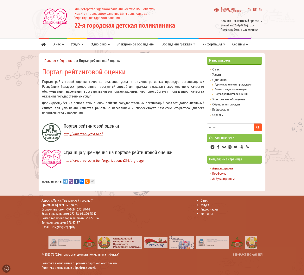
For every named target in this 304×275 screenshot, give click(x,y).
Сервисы (217, 115)
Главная (50, 61)
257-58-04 (92, 218)
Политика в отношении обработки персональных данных (79, 263)
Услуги (216, 75)
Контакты (206, 214)
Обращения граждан (226, 104)
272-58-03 (76, 214)
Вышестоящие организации (231, 89)
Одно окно (67, 61)
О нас (215, 69)
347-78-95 (71, 205)
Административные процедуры (233, 84)
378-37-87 (73, 223)
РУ (249, 10)
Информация (221, 109)
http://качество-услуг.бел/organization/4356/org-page (104, 160)
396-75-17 (90, 214)
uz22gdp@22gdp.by (242, 25)
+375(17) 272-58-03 (77, 209)
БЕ (255, 10)
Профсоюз (219, 173)
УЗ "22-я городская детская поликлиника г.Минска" (85, 254)
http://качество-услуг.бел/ (83, 134)
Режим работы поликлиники (239, 29)
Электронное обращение (228, 99)
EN (260, 10)
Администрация (222, 168)
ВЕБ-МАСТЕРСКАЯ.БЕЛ (248, 254)
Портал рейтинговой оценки (231, 94)
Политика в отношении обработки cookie (68, 268)
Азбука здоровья (223, 179)
